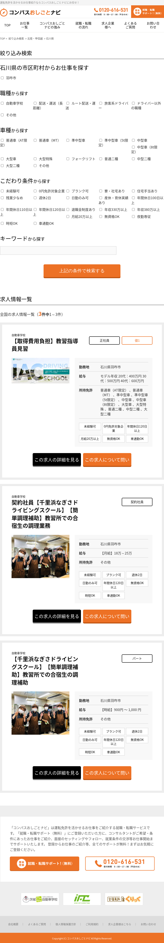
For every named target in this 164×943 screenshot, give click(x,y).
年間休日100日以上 (147, 200)
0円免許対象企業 (49, 190)
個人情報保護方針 (66, 924)
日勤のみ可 (77, 197)
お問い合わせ (153, 25)
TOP (7, 25)
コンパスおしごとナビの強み (52, 25)
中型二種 (141, 158)
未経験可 (10, 190)
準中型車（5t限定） (113, 142)
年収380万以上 (146, 209)
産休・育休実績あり (113, 200)
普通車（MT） (47, 140)
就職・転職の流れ (83, 25)
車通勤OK (44, 223)
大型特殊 (43, 158)
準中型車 (75, 140)
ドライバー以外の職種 (146, 105)
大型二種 (10, 165)
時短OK (9, 223)
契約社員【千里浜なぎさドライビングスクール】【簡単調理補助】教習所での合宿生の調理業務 (45, 514)
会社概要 (13, 924)
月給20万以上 (79, 216)
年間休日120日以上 (49, 212)
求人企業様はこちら (119, 924)
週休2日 (42, 197)
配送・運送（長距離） (48, 105)
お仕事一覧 (24, 25)
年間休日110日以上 (16, 212)
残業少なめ (12, 197)
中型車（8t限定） (144, 149)
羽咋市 (8, 77)
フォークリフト (80, 158)
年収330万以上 (113, 209)
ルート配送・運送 (80, 105)
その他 (8, 114)
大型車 (8, 158)
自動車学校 (12, 103)
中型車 (139, 140)
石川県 (50, 38)
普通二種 (108, 158)
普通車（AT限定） (13, 142)
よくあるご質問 (130, 25)
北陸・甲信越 (35, 38)
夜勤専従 (141, 216)
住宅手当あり (145, 190)
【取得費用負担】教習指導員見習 (45, 345)
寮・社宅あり (112, 190)
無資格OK (109, 216)
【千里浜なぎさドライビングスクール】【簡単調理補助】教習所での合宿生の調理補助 (45, 670)
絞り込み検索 (16, 38)
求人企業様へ (107, 25)
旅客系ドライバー (113, 105)
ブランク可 (77, 190)
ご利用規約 (92, 924)
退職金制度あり (80, 209)
